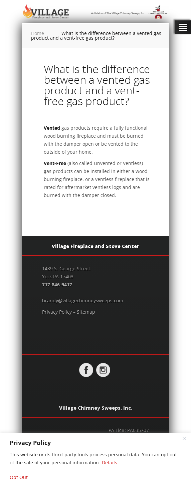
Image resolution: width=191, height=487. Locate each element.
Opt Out (19, 477)
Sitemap (86, 312)
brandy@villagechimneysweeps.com (82, 300)
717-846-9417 (57, 284)
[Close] (184, 438)
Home (37, 33)
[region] (95, 460)
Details (109, 462)
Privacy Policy (57, 312)
